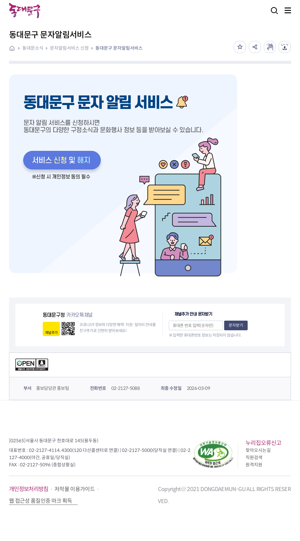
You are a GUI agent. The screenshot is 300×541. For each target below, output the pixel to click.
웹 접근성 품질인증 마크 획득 (40, 501)
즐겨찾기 (240, 47)
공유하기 (255, 47)
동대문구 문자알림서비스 (119, 48)
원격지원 (254, 465)
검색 (272, 14)
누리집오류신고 (263, 443)
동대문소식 (32, 48)
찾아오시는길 (258, 450)
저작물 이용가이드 (74, 489)
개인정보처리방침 (28, 489)
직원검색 (254, 457)
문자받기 (236, 325)
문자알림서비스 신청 (69, 48)
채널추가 (51, 332)
